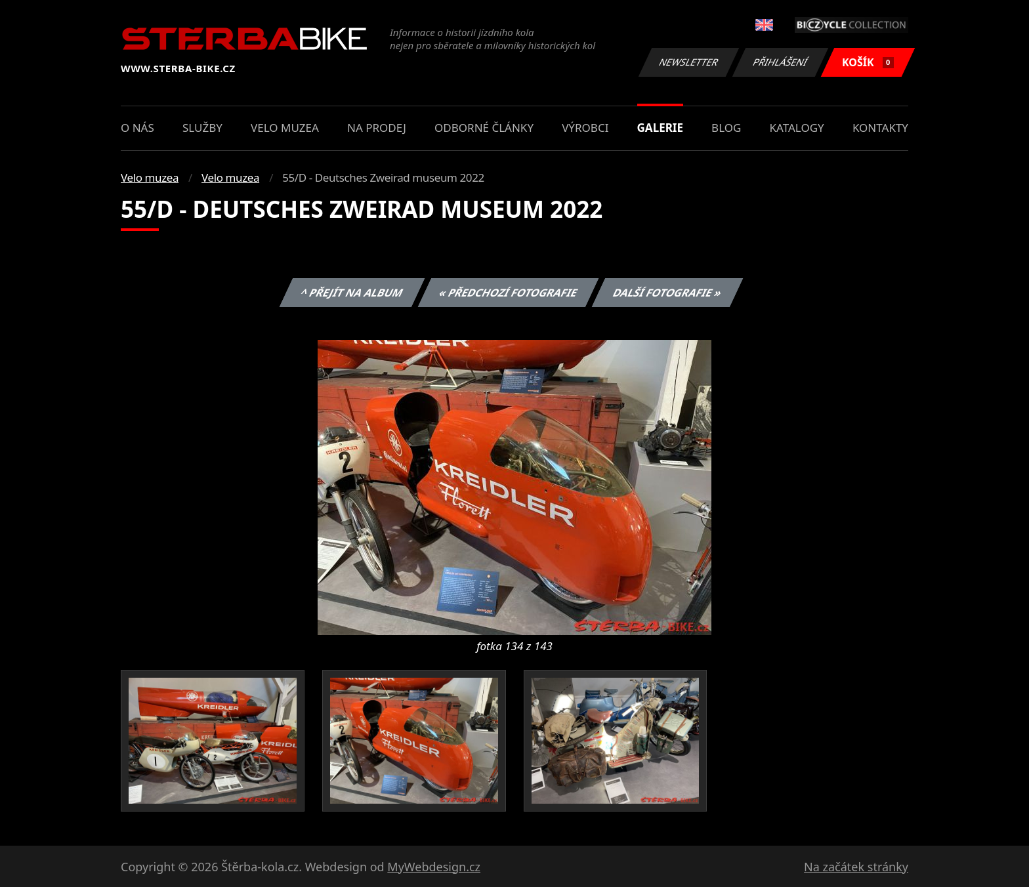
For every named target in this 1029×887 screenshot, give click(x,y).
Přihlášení (780, 62)
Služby (202, 127)
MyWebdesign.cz (433, 867)
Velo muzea (285, 127)
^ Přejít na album (352, 292)
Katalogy (797, 127)
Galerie (660, 127)
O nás (137, 127)
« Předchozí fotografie (508, 292)
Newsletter (688, 62)
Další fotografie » (667, 292)
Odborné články (484, 127)
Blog (726, 127)
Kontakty (880, 127)
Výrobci (585, 127)
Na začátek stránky (856, 867)
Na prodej (376, 127)
